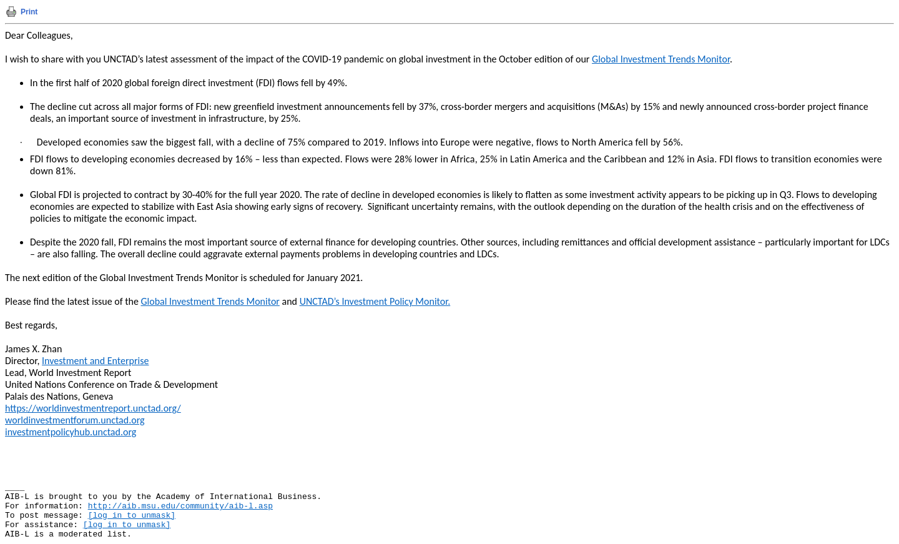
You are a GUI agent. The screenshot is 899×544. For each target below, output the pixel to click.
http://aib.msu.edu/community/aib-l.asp (180, 506)
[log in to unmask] (131, 515)
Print (29, 11)
